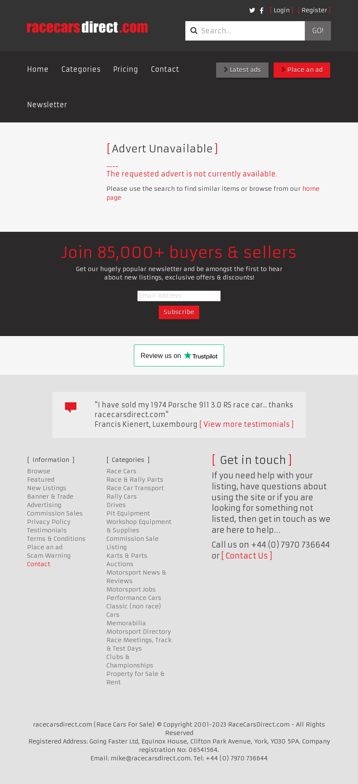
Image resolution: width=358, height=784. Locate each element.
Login (282, 10)
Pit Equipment (128, 513)
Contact (165, 69)
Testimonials (47, 530)
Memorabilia (126, 623)
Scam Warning (49, 555)
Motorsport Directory (138, 631)
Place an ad (302, 69)
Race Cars (121, 471)
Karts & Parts (126, 555)
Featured (40, 479)
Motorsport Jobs (131, 589)
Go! (317, 31)
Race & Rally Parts (134, 479)
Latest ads (242, 69)
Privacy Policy (49, 522)
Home (38, 69)
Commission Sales (55, 513)
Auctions (119, 564)
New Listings (46, 488)
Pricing (125, 69)
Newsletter (47, 104)
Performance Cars (133, 598)
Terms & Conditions (56, 539)
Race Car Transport (135, 488)
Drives (116, 505)
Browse (38, 471)
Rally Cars (121, 496)
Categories (80, 69)
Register (314, 10)
